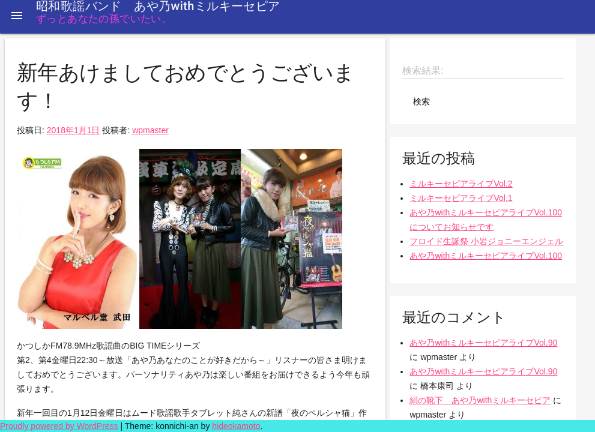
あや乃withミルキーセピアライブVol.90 (483, 342)
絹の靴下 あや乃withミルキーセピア (480, 400)
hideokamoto (236, 426)
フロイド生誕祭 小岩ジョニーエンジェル (486, 241)
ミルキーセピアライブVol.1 (460, 198)
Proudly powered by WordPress (59, 426)
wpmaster (150, 130)
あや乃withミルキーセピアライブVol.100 (485, 255)
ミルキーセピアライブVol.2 (460, 183)
